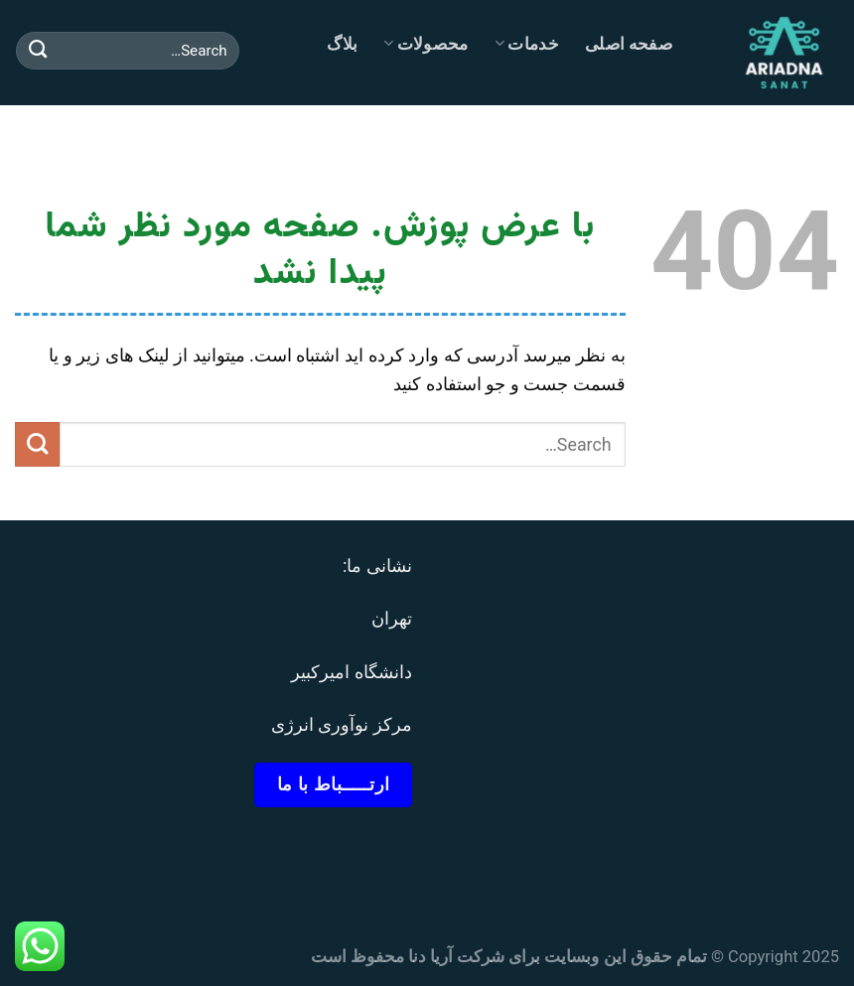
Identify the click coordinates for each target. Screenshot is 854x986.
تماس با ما (615, 139)
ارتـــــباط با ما (333, 784)
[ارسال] (38, 51)
